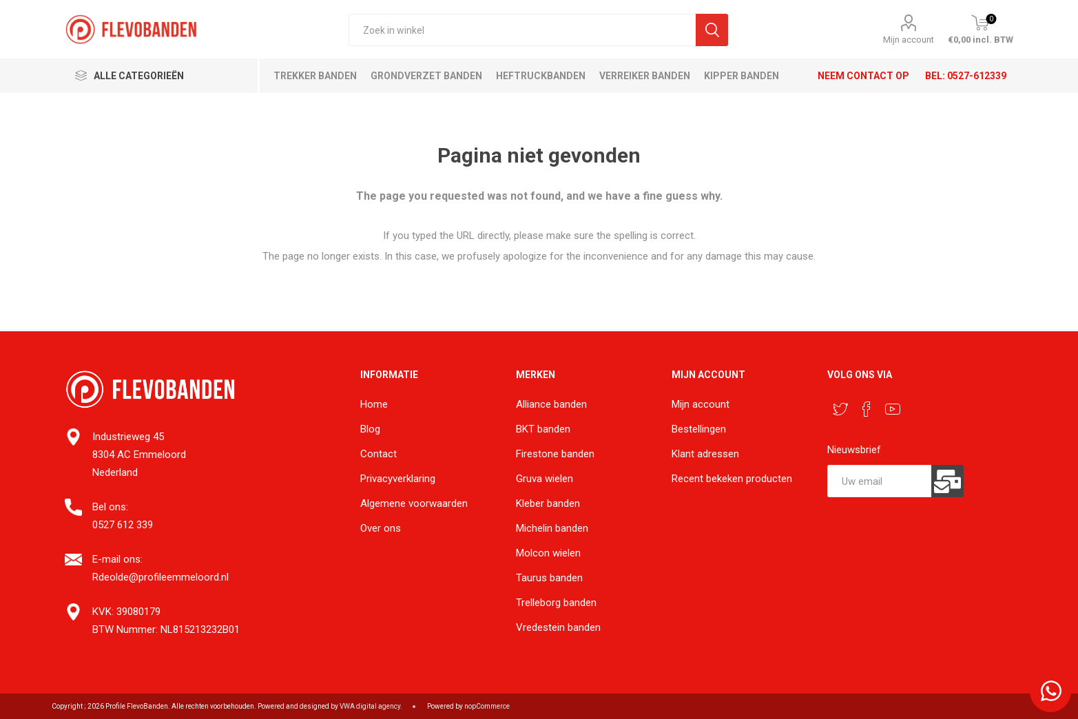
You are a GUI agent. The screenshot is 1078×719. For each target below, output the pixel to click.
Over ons (380, 528)
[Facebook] (867, 409)
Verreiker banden (644, 75)
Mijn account (908, 39)
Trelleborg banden (556, 602)
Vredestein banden (558, 627)
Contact (378, 454)
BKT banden (543, 429)
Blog (370, 429)
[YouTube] (893, 409)
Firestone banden (555, 454)
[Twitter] (840, 409)
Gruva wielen (544, 478)
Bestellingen (699, 429)
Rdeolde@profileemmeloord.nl (160, 577)
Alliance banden (551, 404)
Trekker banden (315, 75)
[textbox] (522, 30)
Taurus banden (549, 578)
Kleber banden (548, 503)
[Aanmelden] (879, 481)
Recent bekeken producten (732, 478)
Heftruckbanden (540, 75)
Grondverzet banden (426, 75)
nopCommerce (487, 706)
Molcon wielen (548, 553)
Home (374, 404)
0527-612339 (976, 75)
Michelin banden (552, 528)
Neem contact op (863, 75)
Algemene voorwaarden (414, 503)
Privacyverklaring (397, 478)
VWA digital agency (370, 706)
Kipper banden (741, 75)
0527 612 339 (122, 525)
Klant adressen (705, 454)
